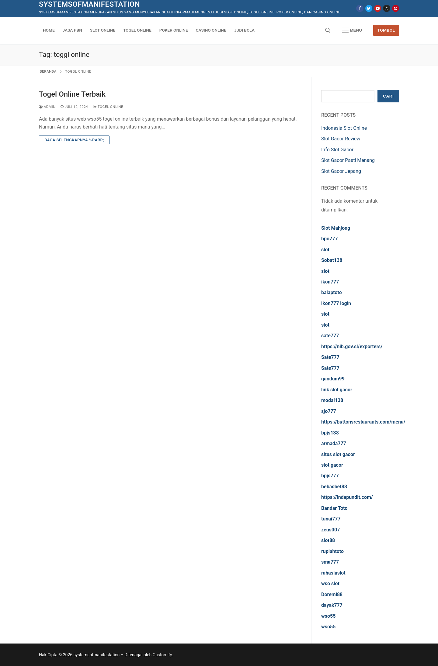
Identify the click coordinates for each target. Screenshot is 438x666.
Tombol (386, 30)
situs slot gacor (338, 454)
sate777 (330, 335)
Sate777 (330, 357)
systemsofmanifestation (89, 4)
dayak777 (331, 605)
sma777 (330, 562)
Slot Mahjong (335, 228)
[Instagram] (386, 8)
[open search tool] (328, 30)
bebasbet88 (334, 486)
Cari (388, 96)
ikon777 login (336, 303)
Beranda (48, 71)
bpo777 (329, 239)
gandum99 (333, 379)
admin (47, 107)
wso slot (330, 583)
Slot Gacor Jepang (341, 171)
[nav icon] (351, 30)
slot (325, 249)
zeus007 (330, 530)
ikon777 (330, 282)
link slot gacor (336, 390)
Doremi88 (331, 594)
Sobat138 (331, 260)
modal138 (332, 400)
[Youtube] (377, 8)
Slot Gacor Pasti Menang (348, 160)
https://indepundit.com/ (347, 497)
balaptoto (331, 292)
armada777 (333, 443)
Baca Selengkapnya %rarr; (74, 140)
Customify (162, 654)
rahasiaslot (333, 573)
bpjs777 (330, 476)
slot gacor (332, 465)
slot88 (328, 540)
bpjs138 (330, 433)
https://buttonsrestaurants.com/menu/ (363, 422)
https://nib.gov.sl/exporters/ (352, 346)
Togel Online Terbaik (72, 94)
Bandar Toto (334, 508)
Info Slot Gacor (337, 150)
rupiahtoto (332, 551)
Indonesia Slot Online (344, 128)
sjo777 (328, 411)
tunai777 (331, 519)
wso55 (328, 616)
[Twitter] (368, 8)
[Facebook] (359, 8)
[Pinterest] (395, 8)
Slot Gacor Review (340, 139)
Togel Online (108, 107)
